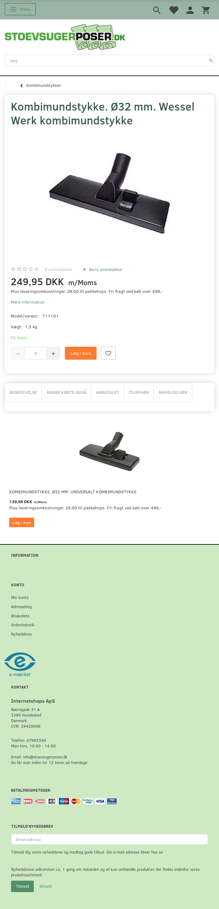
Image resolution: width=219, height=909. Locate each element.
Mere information (28, 302)
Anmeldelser (172, 392)
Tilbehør (139, 392)
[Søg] (211, 60)
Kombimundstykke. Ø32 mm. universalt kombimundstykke (73, 492)
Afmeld (45, 886)
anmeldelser (58, 269)
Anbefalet (107, 392)
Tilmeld (22, 886)
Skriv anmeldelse (105, 269)
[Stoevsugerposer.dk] (65, 36)
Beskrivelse (23, 392)
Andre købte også (66, 392)
